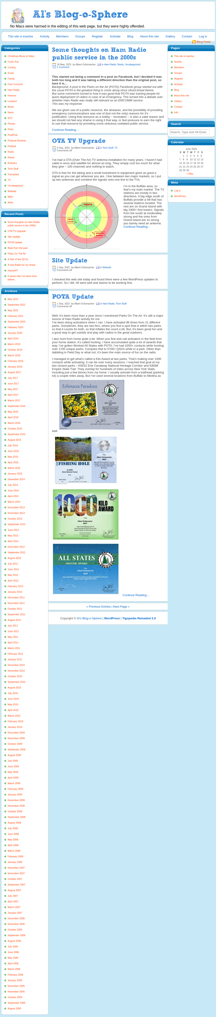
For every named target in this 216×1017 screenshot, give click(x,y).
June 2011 (13, 631)
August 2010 (14, 687)
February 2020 (15, 327)
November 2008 (16, 805)
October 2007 (15, 879)
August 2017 (14, 372)
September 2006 (16, 935)
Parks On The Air (17, 253)
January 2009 (15, 794)
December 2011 (16, 597)
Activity (44, 36)
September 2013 (16, 524)
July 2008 (13, 828)
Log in (203, 36)
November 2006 (16, 924)
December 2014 (16, 479)
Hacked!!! (13, 270)
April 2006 (13, 963)
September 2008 (16, 817)
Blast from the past (18, 248)
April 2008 (13, 845)
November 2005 (16, 991)
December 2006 (16, 918)
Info (176, 112)
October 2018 (15, 349)
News (11, 112)
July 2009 (13, 760)
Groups (80, 36)
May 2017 (13, 389)
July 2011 (13, 625)
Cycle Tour (13, 61)
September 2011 (16, 614)
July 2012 (13, 563)
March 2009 (14, 783)
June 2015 (13, 451)
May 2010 (13, 704)
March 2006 (14, 969)
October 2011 (15, 608)
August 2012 (14, 558)
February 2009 (15, 789)
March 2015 (14, 468)
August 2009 (14, 755)
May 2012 (13, 575)
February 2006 (15, 974)
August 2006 (14, 941)
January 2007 (15, 912)
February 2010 (15, 721)
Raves (11, 157)
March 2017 (14, 400)
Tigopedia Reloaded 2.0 (139, 618)
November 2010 (16, 670)
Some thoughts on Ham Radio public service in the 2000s (99, 53)
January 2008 (15, 862)
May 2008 (13, 839)
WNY (10, 196)
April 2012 (13, 580)
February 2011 (15, 653)
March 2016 (14, 423)
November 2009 (16, 738)
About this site (149, 36)
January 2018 (15, 366)
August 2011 (14, 620)
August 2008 (14, 822)
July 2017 (13, 378)
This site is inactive (20, 36)
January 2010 (15, 727)
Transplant (13, 174)
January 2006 (15, 980)
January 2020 (15, 332)
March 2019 (14, 344)
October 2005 (15, 997)
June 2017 (13, 383)
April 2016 (13, 417)
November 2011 (16, 603)
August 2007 (14, 890)
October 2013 (15, 518)
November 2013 (16, 513)
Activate (115, 36)
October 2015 (15, 428)
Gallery (170, 36)
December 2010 (16, 665)
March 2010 (14, 715)
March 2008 (14, 850)
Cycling (12, 67)
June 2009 (13, 766)
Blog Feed (203, 41)
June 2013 (13, 530)
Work (10, 202)
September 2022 (16, 304)
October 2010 (15, 676)
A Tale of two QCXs (18, 259)
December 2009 (16, 732)
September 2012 (16, 552)
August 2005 (14, 1008)
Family (11, 78)
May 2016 (13, 411)
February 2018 (15, 361)
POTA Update (15, 242)
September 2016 (16, 406)
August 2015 (14, 439)
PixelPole (13, 135)
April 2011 (13, 642)
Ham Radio (14, 90)
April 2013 (13, 541)
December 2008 (16, 800)
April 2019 (13, 338)
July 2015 (13, 445)
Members (62, 36)
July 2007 (13, 895)
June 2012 (13, 569)
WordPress (180, 196)
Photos (11, 123)
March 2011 (14, 648)
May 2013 (13, 535)
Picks (10, 129)
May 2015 (13, 456)
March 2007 (14, 907)
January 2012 (15, 591)
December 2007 (16, 867)
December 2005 (16, 986)
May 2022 (13, 310)
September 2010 (16, 682)
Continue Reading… (65, 130)
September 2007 (16, 884)
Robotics (12, 163)
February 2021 (15, 316)
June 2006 (13, 952)
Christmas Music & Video (21, 56)
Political (12, 146)
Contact (187, 36)
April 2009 (13, 777)
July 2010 (13, 693)
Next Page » (121, 606)
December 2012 (16, 546)
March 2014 (14, 501)
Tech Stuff (13, 168)
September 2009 (16, 749)
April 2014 (13, 496)
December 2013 (16, 507)
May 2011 (13, 637)
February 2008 (15, 856)
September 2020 (16, 321)
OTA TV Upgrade (17, 231)
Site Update (14, 236)
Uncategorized (15, 185)
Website (12, 191)
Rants (11, 151)
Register (97, 36)
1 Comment (63, 67)
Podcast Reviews (17, 140)
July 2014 (13, 485)
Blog (130, 36)
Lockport (12, 101)
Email (11, 73)
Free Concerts (15, 84)
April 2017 (13, 394)
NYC (10, 118)
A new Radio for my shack (21, 264)
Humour (12, 95)
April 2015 (13, 462)
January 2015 (15, 473)
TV (9, 180)
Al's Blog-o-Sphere (89, 618)
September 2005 (16, 1002)
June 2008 (13, 834)
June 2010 (13, 698)
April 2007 (13, 901)
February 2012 (15, 586)
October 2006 (15, 929)
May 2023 (13, 299)
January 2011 (15, 659)
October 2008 (15, 811)
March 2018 (14, 355)
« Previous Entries (98, 606)
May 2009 (13, 772)
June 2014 (13, 490)
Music (11, 106)
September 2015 (16, 434)
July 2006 (13, 946)
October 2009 (15, 743)
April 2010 (13, 710)
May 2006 (13, 957)
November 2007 (16, 873)
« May (190, 173)
